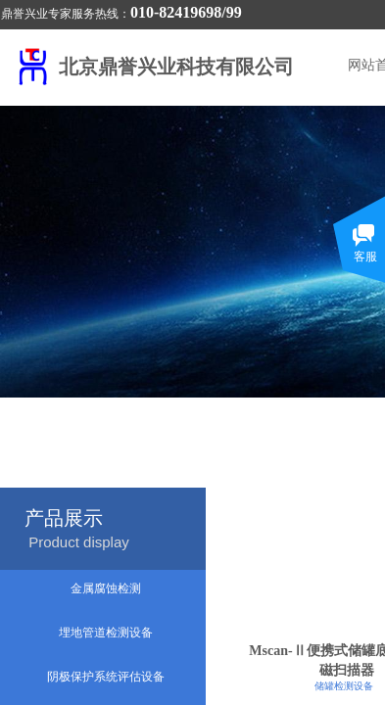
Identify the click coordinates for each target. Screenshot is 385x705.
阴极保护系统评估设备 (106, 676)
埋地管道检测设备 (106, 632)
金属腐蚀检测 (106, 588)
